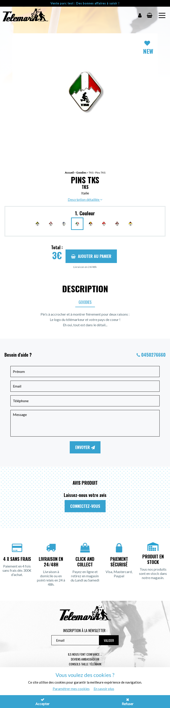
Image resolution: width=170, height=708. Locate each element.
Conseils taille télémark (85, 664)
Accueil (69, 172)
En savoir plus (104, 688)
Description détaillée (85, 199)
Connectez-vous (85, 506)
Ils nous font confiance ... (85, 654)
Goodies (81, 172)
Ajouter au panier (91, 256)
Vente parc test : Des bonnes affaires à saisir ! (85, 3)
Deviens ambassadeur (85, 659)
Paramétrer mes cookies (71, 688)
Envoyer (85, 447)
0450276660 (153, 354)
